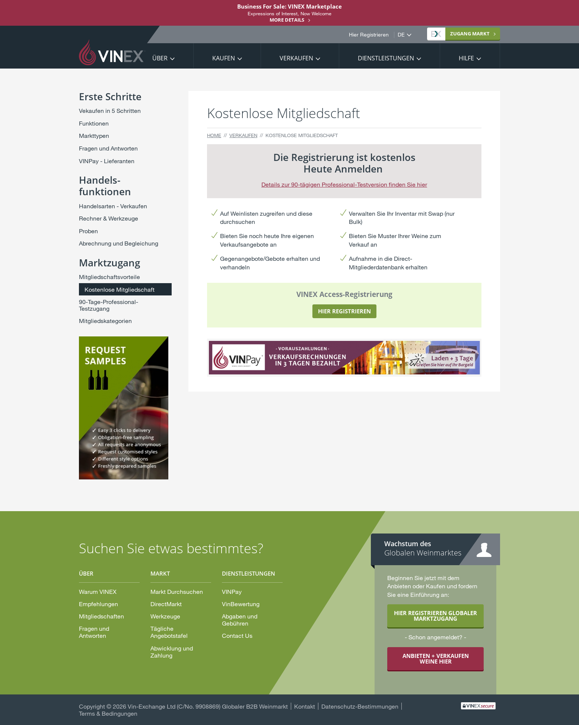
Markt (460, 33)
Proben (88, 230)
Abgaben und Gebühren (239, 619)
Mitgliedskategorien (105, 320)
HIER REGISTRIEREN (344, 311)
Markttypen (94, 135)
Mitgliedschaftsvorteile (109, 276)
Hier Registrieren (369, 35)
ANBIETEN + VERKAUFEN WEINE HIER (436, 658)
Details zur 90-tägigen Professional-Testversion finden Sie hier (344, 184)
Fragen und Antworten (108, 148)
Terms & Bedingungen (108, 713)
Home (214, 135)
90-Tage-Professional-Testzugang (108, 305)
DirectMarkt (166, 603)
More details (287, 19)
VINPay (232, 591)
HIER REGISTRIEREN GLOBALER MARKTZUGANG (435, 615)
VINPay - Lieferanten (106, 160)
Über (160, 58)
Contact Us (237, 635)
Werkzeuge (165, 616)
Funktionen (94, 123)
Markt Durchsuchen (176, 591)
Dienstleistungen (386, 58)
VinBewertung (241, 603)
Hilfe (466, 58)
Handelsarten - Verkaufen (113, 205)
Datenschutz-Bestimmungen (359, 706)
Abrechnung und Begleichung (118, 243)
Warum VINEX (98, 591)
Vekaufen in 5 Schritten (110, 110)
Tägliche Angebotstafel (169, 632)
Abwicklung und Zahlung (171, 652)
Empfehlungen (98, 603)
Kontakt (304, 706)
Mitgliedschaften (101, 616)
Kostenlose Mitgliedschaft (120, 289)
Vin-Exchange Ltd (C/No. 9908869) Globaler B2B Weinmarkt (208, 706)
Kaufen (223, 58)
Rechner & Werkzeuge (108, 218)
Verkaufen (296, 58)
